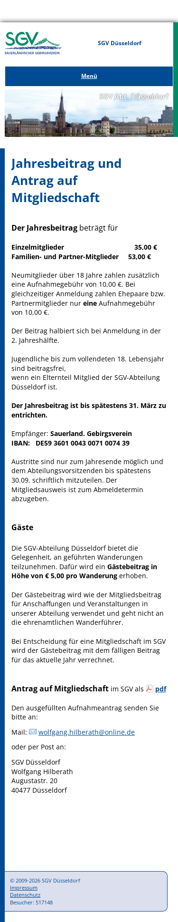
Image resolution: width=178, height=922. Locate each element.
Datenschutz (25, 894)
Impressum (23, 887)
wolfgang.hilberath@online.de (86, 732)
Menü (89, 76)
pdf (160, 688)
